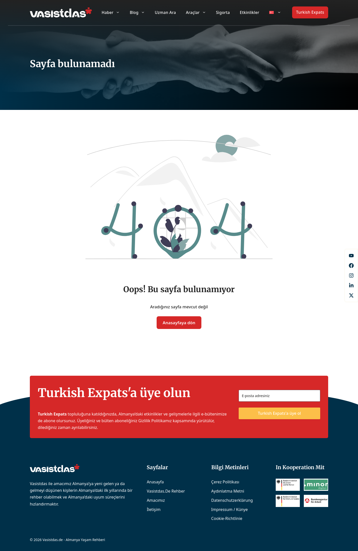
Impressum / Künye (229, 509)
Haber (113, 12)
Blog (140, 12)
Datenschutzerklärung (232, 500)
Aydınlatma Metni (227, 491)
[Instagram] (351, 275)
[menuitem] (275, 12)
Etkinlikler (249, 12)
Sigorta (223, 12)
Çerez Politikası (225, 482)
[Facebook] (351, 255)
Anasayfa (155, 482)
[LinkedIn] (351, 285)
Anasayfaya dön (179, 322)
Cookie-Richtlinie (226, 518)
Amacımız (156, 500)
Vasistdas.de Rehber (166, 491)
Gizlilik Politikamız (155, 420)
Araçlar (198, 12)
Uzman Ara (165, 12)
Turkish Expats (310, 12)
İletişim (153, 509)
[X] (351, 295)
